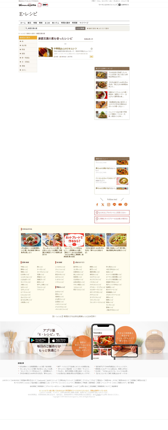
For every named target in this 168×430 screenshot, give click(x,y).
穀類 (23, 53)
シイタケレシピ (60, 267)
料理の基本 (65, 23)
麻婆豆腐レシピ (95, 272)
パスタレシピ (94, 282)
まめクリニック (52, 380)
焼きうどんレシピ (79, 289)
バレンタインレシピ (61, 309)
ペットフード (106, 383)
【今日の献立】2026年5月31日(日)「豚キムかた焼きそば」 (39, 373)
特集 (35, 23)
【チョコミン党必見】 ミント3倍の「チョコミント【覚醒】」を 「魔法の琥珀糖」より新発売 (89, 369)
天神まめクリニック (66, 380)
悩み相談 (35, 383)
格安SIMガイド (124, 380)
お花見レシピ (59, 302)
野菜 (23, 49)
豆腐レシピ (40, 274)
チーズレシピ (41, 269)
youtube (120, 204)
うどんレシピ (78, 287)
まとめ (47, 23)
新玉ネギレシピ (60, 274)
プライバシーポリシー (53, 386)
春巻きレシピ (94, 274)
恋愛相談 (43, 383)
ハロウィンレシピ (60, 304)
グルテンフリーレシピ (113, 295)
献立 (29, 23)
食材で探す (92, 28)
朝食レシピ (109, 302)
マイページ (84, 23)
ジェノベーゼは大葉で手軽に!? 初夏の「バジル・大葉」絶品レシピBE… (118, 114)
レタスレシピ (59, 279)
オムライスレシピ (95, 279)
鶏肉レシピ (24, 272)
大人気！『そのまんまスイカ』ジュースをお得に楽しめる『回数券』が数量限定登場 (124, 371)
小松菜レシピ (25, 302)
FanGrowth (41, 380)
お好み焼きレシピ (79, 282)
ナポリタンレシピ (95, 284)
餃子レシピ (93, 269)
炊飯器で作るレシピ (112, 282)
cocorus (27, 383)
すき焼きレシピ (78, 279)
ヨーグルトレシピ (42, 272)
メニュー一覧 (125, 1)
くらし (99, 1)
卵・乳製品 (25, 58)
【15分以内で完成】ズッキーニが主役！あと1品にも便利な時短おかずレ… (118, 74)
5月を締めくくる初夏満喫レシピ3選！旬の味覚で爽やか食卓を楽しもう (44, 366)
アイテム (86, 380)
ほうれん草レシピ (26, 300)
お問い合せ (84, 386)
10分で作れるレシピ (112, 269)
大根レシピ (24, 284)
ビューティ (105, 1)
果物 (23, 66)
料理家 (74, 23)
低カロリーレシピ (111, 289)
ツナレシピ (40, 289)
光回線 (133, 380)
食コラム (55, 23)
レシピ (62, 383)
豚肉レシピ (24, 269)
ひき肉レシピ (25, 274)
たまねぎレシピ (26, 279)
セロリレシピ (59, 277)
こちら (98, 394)
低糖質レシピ (110, 287)
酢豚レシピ (93, 267)
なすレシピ (24, 287)
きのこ (24, 70)
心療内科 (78, 380)
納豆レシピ (40, 282)
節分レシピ (58, 294)
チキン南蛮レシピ (79, 284)
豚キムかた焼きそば (102, 169)
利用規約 (41, 386)
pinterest (126, 204)
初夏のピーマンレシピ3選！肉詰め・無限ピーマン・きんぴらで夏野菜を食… (118, 94)
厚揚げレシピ (41, 277)
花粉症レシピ (59, 296)
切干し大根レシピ (42, 284)
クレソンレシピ (60, 269)
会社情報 (33, 386)
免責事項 (115, 386)
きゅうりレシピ (26, 297)
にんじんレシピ (26, 295)
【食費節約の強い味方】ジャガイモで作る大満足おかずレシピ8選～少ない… (118, 104)
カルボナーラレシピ (96, 289)
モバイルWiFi (18, 383)
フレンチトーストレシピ (97, 302)
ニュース (70, 383)
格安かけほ (141, 380)
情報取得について (104, 386)
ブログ (93, 380)
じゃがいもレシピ (26, 277)
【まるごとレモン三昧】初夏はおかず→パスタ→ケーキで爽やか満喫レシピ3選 (122, 373)
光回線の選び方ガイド (28, 380)
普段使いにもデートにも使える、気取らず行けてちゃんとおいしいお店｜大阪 (122, 369)
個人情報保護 (67, 386)
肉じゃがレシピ (78, 274)
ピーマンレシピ (26, 292)
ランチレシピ (110, 305)
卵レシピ (40, 267)
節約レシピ (109, 297)
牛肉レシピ (24, 267)
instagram (108, 204)
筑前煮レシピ (78, 277)
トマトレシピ (59, 282)
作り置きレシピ (111, 267)
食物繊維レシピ (111, 292)
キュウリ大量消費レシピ (114, 279)
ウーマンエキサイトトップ (108, 5)
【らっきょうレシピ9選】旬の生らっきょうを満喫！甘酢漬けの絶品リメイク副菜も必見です (51, 369)
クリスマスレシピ (60, 307)
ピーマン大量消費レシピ (114, 277)
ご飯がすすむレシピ (112, 310)
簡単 (41, 23)
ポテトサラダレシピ (96, 292)
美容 (98, 383)
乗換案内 (78, 383)
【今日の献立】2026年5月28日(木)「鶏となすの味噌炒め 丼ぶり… (118, 84)
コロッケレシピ (95, 300)
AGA (114, 383)
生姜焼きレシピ (78, 272)
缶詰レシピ (109, 272)
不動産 (85, 383)
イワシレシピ (59, 272)
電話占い (100, 380)
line (114, 204)
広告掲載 (93, 386)
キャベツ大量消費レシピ (114, 274)
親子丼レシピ (78, 267)
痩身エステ (122, 383)
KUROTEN (15, 380)
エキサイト (125, 5)
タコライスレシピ (95, 297)
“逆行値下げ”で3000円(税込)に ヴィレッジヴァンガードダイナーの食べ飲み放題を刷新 (124, 366)
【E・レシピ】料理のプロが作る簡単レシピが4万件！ (74, 316)
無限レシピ (109, 300)
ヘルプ (76, 386)
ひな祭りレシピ (60, 299)
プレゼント (117, 1)
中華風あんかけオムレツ (65, 48)
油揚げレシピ (41, 279)
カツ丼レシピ (78, 269)
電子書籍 (131, 383)
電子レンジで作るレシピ (114, 284)
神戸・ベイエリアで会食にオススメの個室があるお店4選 (77, 366)
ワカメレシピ (41, 287)
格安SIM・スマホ (111, 380)
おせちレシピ (59, 291)
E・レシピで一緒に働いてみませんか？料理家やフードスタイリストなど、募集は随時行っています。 (74, 390)
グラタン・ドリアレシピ (97, 287)
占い (111, 1)
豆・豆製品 (25, 62)
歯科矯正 (92, 383)
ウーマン (55, 383)
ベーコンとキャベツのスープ (106, 179)
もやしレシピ (25, 289)
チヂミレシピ (94, 295)
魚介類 (24, 45)
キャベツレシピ (26, 282)
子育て (94, 1)
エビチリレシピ (95, 277)
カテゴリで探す (103, 28)
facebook (97, 204)
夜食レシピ (109, 307)
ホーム (23, 23)
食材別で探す (25, 37)
